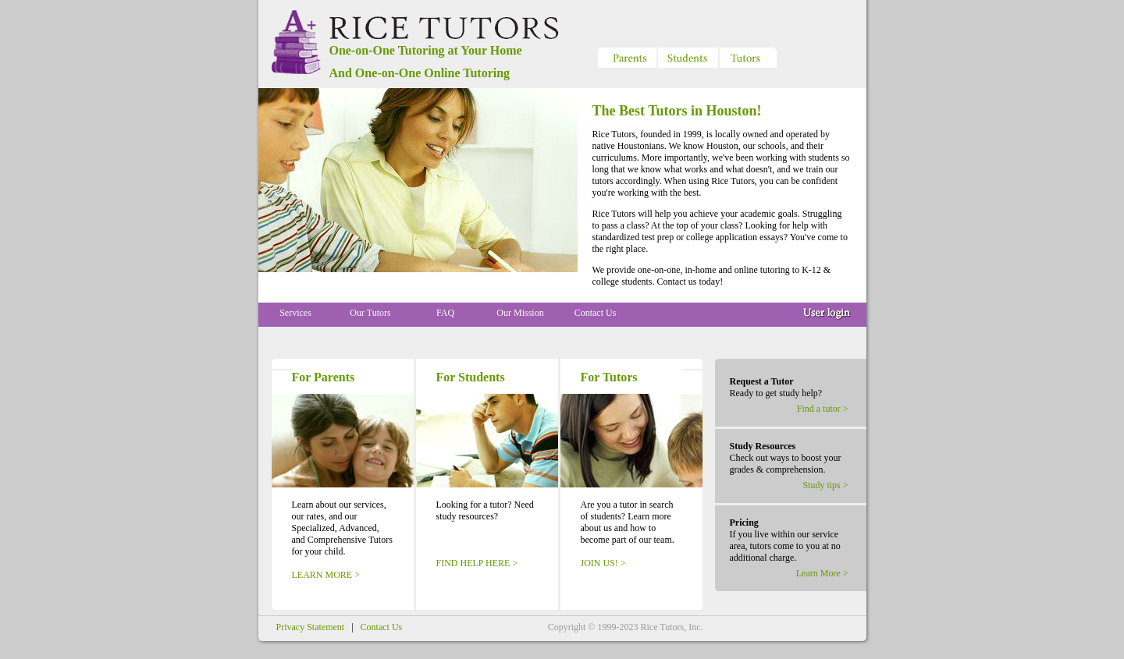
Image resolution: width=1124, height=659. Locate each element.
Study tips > (825, 485)
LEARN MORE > (326, 574)
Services (295, 312)
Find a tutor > (822, 408)
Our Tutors (370, 312)
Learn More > (822, 573)
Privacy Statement (310, 627)
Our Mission (519, 312)
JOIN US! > (603, 563)
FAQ (445, 312)
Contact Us (595, 312)
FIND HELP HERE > (477, 563)
